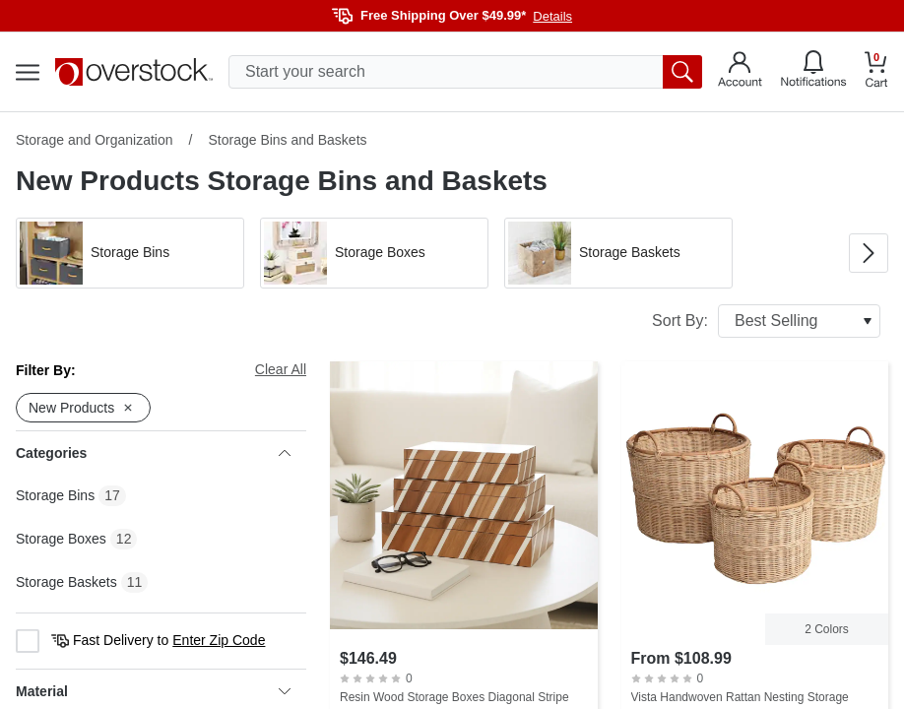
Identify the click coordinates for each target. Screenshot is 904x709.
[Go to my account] (740, 72)
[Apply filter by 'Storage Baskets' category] (618, 253)
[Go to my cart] (876, 72)
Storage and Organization (94, 140)
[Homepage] (134, 72)
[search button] (682, 72)
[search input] (465, 72)
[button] (130, 253)
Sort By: (766, 321)
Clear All (280, 369)
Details (552, 16)
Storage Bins (55, 495)
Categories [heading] (153, 453)
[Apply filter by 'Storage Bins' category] (130, 253)
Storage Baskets (66, 582)
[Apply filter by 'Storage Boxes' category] (374, 253)
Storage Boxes (61, 539)
